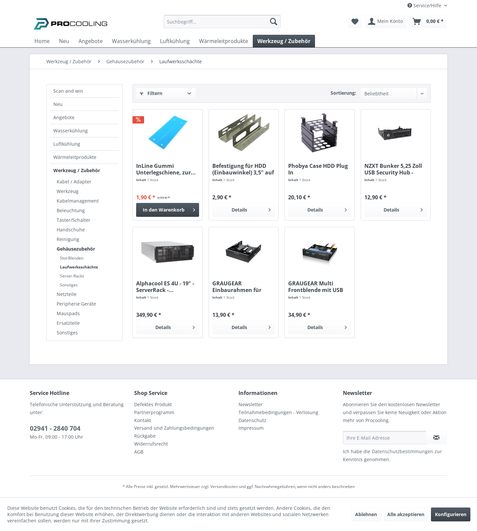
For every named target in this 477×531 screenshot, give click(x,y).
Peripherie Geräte (76, 304)
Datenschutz (252, 420)
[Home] (42, 41)
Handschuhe (71, 229)
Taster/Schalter (73, 220)
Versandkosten (224, 486)
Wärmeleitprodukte (74, 157)
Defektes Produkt (153, 404)
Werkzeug (68, 191)
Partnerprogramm (154, 412)
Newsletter (250, 404)
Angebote (64, 117)
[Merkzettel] (355, 21)
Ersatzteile (68, 323)
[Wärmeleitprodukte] (223, 41)
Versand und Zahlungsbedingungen (174, 428)
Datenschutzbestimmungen (402, 451)
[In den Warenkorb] (167, 210)
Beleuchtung (71, 210)
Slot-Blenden (71, 258)
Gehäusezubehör (76, 249)
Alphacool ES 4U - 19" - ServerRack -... (165, 286)
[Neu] (64, 41)
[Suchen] (274, 21)
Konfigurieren (450, 514)
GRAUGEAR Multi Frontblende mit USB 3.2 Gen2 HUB (315, 286)
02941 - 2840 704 (55, 428)
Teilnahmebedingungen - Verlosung (278, 412)
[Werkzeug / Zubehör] (284, 41)
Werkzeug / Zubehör (76, 170)
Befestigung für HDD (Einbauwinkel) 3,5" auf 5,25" (243, 169)
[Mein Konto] (385, 21)
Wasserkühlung (70, 130)
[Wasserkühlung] (131, 41)
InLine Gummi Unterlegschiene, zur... (166, 169)
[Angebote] (90, 41)
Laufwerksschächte (79, 267)
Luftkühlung (66, 144)
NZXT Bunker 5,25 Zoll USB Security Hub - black (393, 169)
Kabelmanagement (78, 201)
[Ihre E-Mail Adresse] (384, 437)
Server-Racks (72, 276)
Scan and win (68, 91)
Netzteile (67, 294)
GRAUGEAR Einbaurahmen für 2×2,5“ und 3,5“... (236, 286)
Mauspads (68, 313)
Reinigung (68, 239)
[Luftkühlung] (174, 41)
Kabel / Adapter (74, 181)
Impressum (251, 428)
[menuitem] (222, 24)
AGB (138, 452)
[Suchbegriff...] (222, 21)
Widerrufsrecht (151, 444)
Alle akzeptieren (405, 514)
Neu (58, 104)
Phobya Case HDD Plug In (318, 169)
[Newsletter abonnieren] (436, 437)
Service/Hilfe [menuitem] (425, 5)
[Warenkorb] (428, 21)
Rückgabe (145, 436)
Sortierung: (343, 93)
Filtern (151, 93)
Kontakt (142, 420)
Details (251, 209)
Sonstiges (69, 285)
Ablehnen (366, 514)
